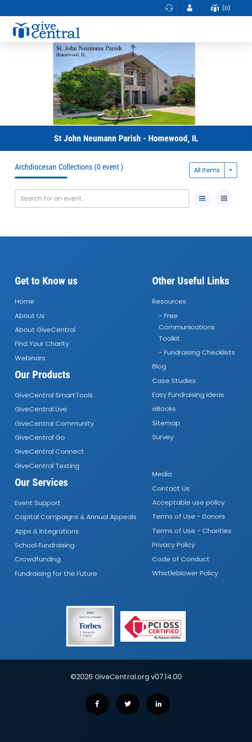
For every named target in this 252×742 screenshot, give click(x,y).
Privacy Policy (173, 544)
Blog (159, 366)
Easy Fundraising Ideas (188, 394)
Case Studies (174, 380)
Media (162, 474)
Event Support (38, 502)
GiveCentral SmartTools (54, 395)
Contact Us (171, 488)
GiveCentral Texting (47, 465)
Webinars (30, 357)
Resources (169, 301)
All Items (207, 170)
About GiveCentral (45, 329)
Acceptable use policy (188, 502)
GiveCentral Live (41, 409)
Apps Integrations (47, 531)
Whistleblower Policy (185, 573)
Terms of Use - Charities (192, 530)
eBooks (164, 409)
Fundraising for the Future (56, 573)
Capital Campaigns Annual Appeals (75, 516)
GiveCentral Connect (49, 451)
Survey (163, 436)
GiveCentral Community (54, 423)
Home (24, 301)
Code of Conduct (181, 559)
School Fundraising (45, 545)
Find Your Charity (42, 343)
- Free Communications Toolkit (187, 327)
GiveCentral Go (40, 437)
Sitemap (166, 422)
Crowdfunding (38, 559)
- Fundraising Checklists (197, 352)
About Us (29, 315)
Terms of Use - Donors (188, 516)
